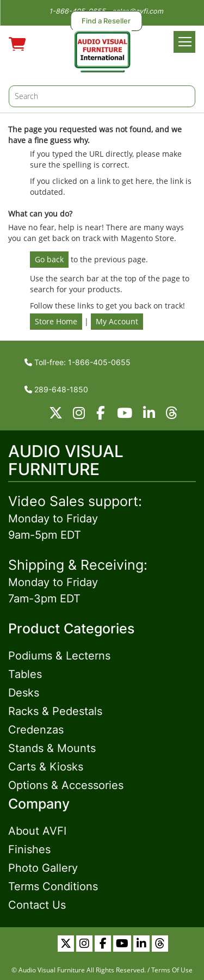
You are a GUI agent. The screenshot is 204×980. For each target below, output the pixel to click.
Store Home (56, 321)
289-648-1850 (56, 389)
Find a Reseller (106, 21)
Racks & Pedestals (55, 711)
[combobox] (102, 96)
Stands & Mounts (52, 748)
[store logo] (102, 50)
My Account (117, 321)
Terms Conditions (53, 886)
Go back (49, 259)
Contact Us (37, 904)
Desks (23, 692)
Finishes (29, 849)
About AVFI (37, 830)
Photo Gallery (43, 867)
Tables (25, 674)
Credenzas (36, 729)
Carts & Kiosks (45, 766)
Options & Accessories (65, 785)
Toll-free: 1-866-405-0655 (77, 362)
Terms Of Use (172, 970)
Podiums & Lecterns (59, 655)
